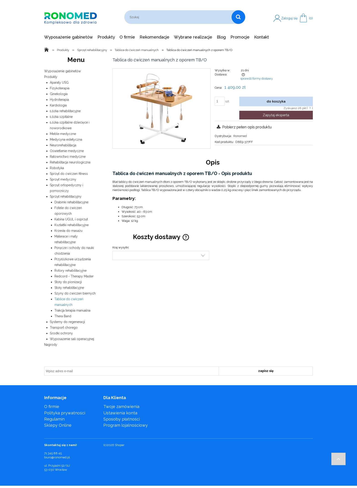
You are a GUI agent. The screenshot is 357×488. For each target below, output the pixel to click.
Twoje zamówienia (121, 406)
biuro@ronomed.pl (57, 457)
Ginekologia (59, 94)
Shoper (120, 445)
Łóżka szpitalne (61, 117)
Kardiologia (58, 105)
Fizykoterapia (59, 88)
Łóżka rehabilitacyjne (65, 111)
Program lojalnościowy (125, 425)
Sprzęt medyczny (63, 179)
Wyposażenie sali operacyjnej (72, 339)
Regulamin (54, 419)
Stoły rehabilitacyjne (69, 287)
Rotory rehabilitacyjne (70, 270)
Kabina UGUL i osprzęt (71, 219)
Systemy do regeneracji (67, 322)
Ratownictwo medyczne (68, 156)
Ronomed (240, 136)
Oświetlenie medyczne (67, 151)
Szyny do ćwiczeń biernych (75, 293)
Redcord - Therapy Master (74, 276)
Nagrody (50, 344)
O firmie (51, 406)
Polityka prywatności (64, 413)
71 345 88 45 (53, 453)
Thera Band (62, 316)
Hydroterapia (59, 99)
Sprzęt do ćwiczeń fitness (69, 174)
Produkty (50, 77)
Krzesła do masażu (68, 230)
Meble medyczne (63, 134)
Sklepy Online (57, 425)
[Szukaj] (238, 17)
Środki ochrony (61, 333)
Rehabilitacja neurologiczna (70, 162)
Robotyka (57, 168)
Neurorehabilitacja (63, 145)
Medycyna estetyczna (66, 139)
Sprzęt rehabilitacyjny (66, 196)
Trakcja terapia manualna (72, 310)
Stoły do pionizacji (68, 282)
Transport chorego (64, 327)
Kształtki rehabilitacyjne (71, 225)
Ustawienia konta (120, 413)
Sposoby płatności (121, 419)
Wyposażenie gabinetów (62, 71)
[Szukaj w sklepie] (179, 17)
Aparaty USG (59, 82)
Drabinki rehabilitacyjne (71, 202)
